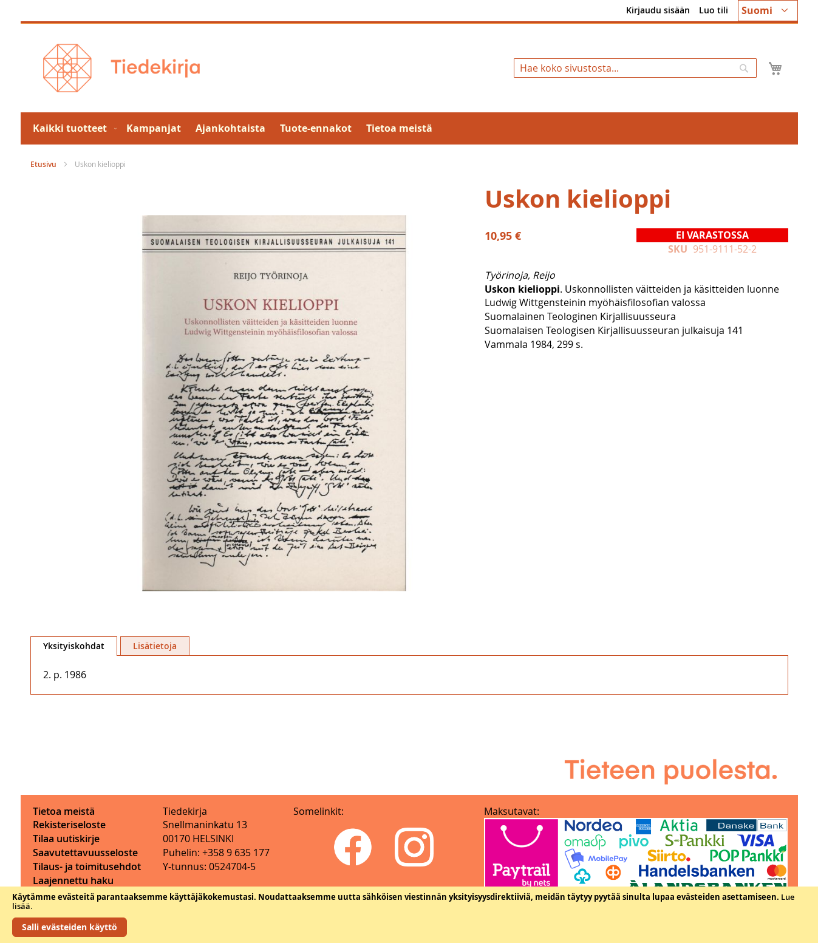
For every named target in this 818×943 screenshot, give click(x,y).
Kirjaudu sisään (658, 10)
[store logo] (121, 68)
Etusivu (43, 164)
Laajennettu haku (73, 880)
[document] (409, 915)
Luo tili (713, 10)
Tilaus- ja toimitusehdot (87, 866)
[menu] (409, 128)
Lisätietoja (155, 646)
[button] (767, 11)
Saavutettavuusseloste (85, 852)
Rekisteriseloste (69, 824)
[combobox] (635, 68)
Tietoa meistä (64, 811)
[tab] (73, 646)
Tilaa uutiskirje (66, 838)
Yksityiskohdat (73, 646)
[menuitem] (72, 128)
